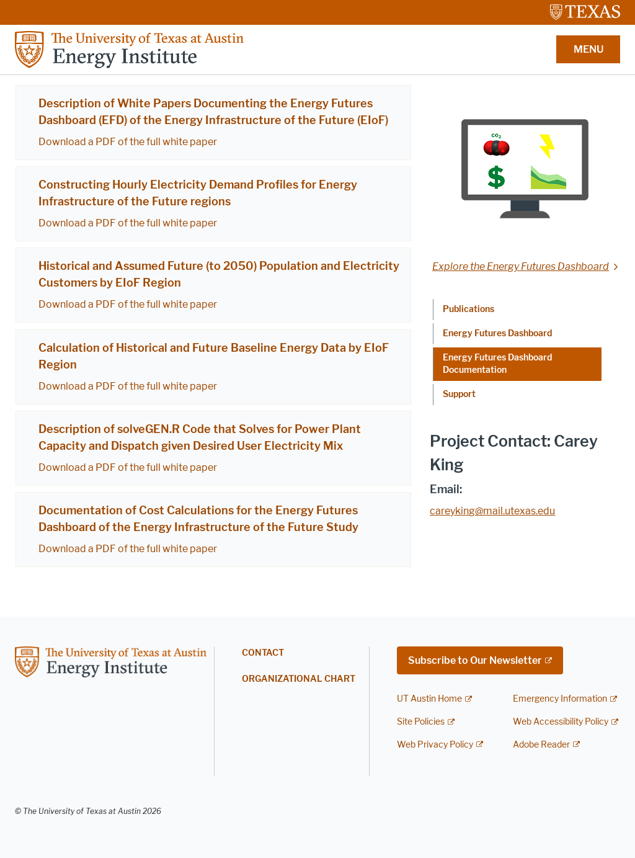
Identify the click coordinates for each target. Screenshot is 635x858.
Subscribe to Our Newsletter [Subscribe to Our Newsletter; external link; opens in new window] (475, 660)
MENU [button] (588, 49)
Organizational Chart (298, 679)
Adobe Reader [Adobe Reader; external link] (541, 745)
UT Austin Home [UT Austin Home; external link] (429, 699)
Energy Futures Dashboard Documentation (497, 363)
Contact (263, 653)
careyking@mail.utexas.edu (492, 511)
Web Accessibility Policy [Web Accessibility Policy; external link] (560, 722)
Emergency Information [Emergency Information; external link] (560, 699)
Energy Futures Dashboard (497, 333)
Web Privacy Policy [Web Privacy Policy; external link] (435, 745)
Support (459, 394)
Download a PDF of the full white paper (127, 142)
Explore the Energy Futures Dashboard (520, 266)
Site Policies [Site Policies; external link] (421, 722)
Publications (468, 309)
